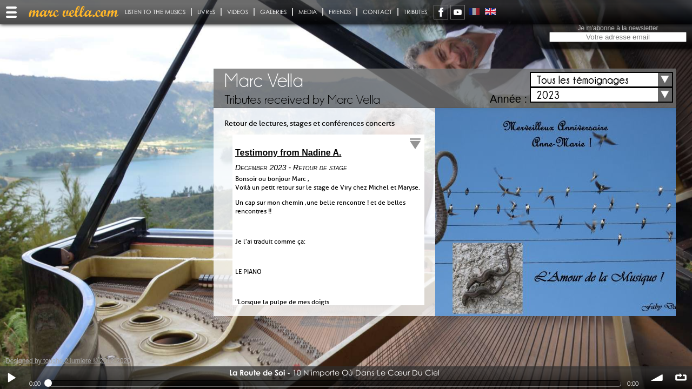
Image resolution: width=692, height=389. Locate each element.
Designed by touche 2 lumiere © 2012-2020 (68, 361)
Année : (508, 99)
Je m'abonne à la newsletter (617, 28)
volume (657, 377)
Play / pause (11, 377)
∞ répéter (680, 377)
